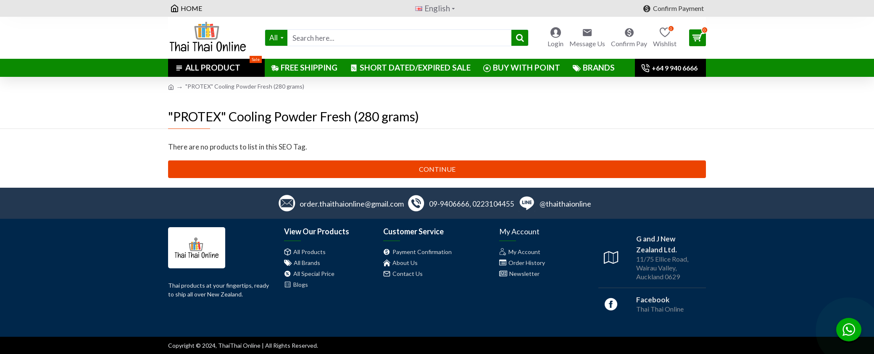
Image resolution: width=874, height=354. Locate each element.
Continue (437, 169)
